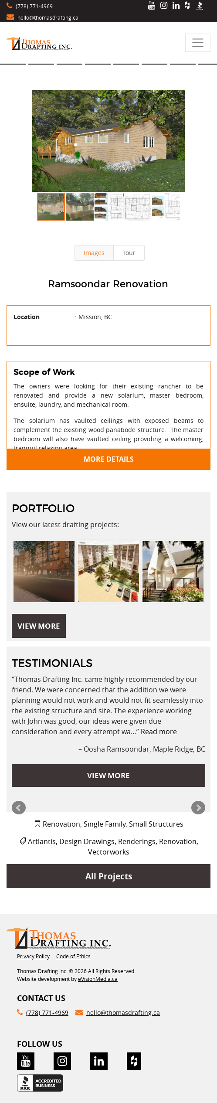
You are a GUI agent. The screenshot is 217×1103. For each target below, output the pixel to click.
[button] (108, 141)
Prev (19, 808)
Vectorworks (108, 852)
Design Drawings (87, 841)
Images (94, 253)
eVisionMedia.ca (98, 978)
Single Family (104, 824)
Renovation (61, 824)
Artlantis (42, 841)
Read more (159, 731)
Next (198, 808)
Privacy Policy (33, 956)
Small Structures (156, 824)
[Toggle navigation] (197, 43)
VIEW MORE (38, 626)
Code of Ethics (73, 956)
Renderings (137, 841)
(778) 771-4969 (34, 6)
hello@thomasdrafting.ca (47, 17)
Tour (129, 253)
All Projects (108, 876)
